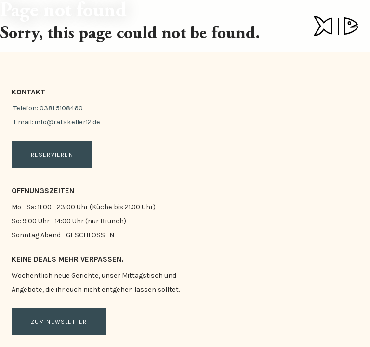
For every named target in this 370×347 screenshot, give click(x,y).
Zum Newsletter (59, 322)
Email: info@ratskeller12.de (56, 122)
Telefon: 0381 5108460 (48, 108)
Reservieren (52, 154)
